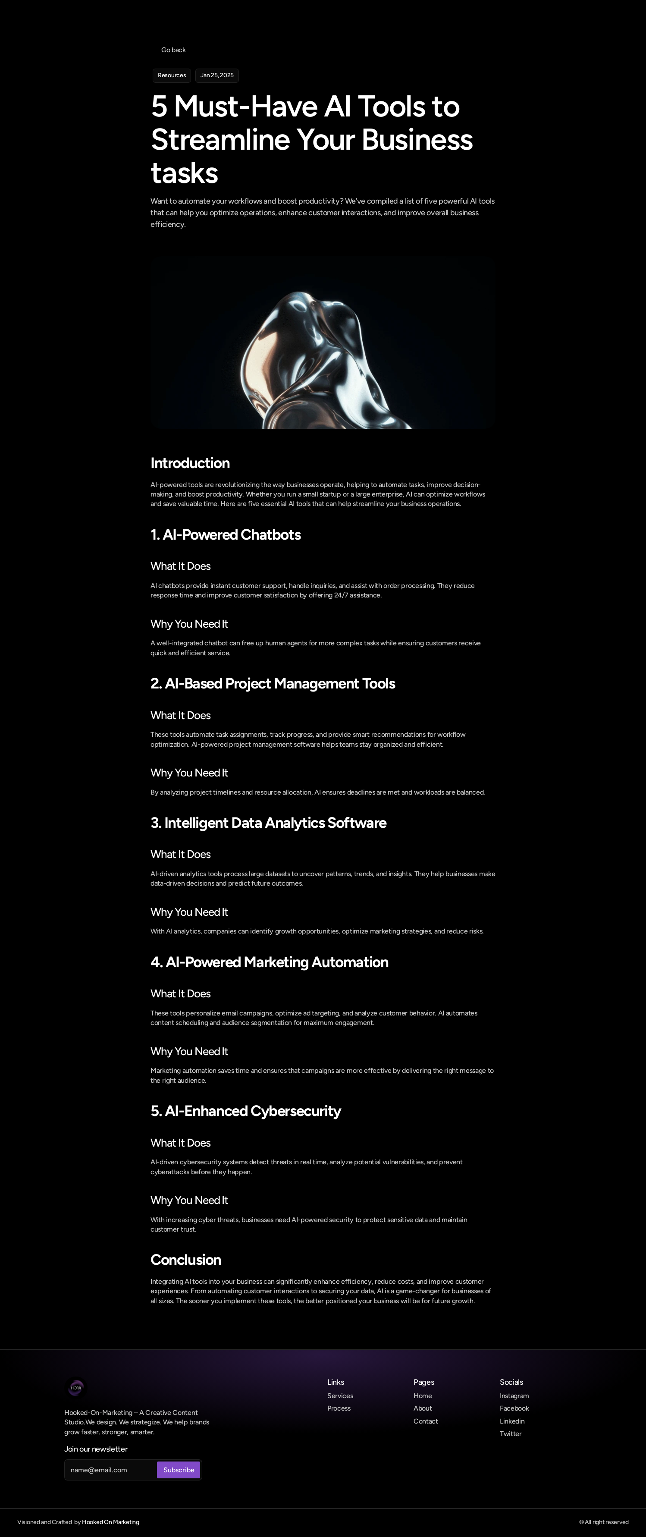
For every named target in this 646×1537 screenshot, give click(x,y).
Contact (426, 1421)
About (423, 1408)
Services (340, 1396)
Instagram (514, 1396)
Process (339, 1408)
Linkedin (512, 1421)
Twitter (511, 1434)
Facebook (514, 1408)
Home (423, 1396)
